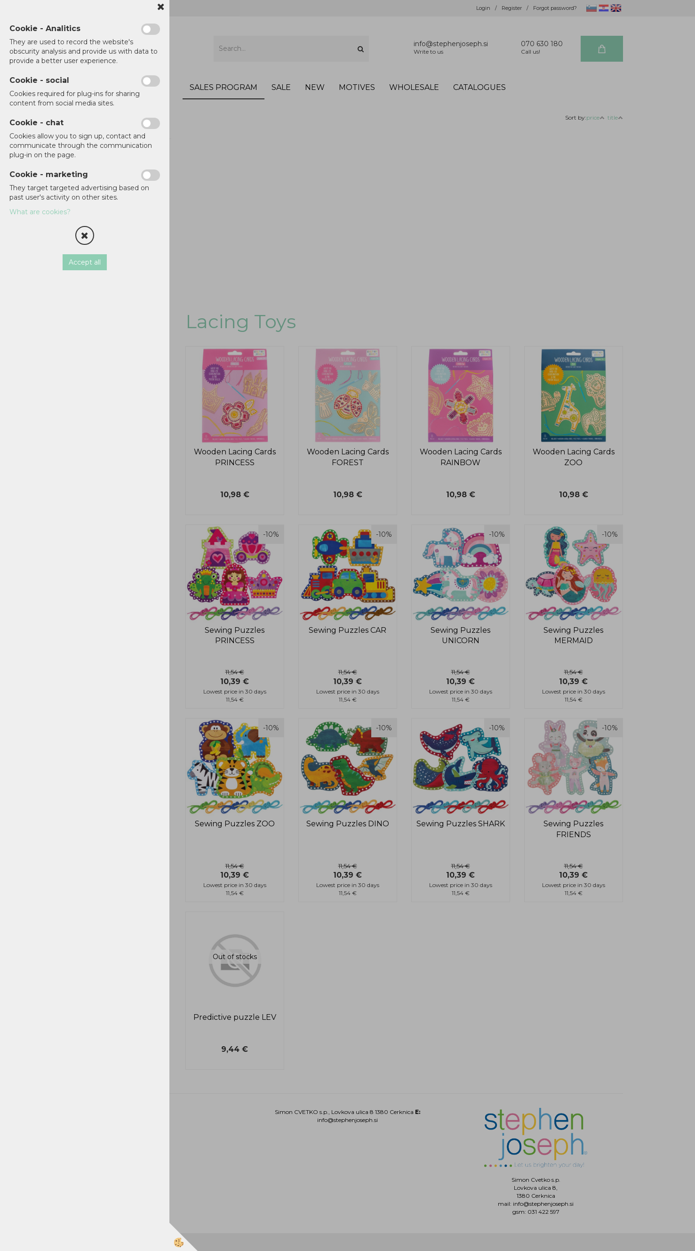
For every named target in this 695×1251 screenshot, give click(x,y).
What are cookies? (40, 212)
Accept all (85, 262)
